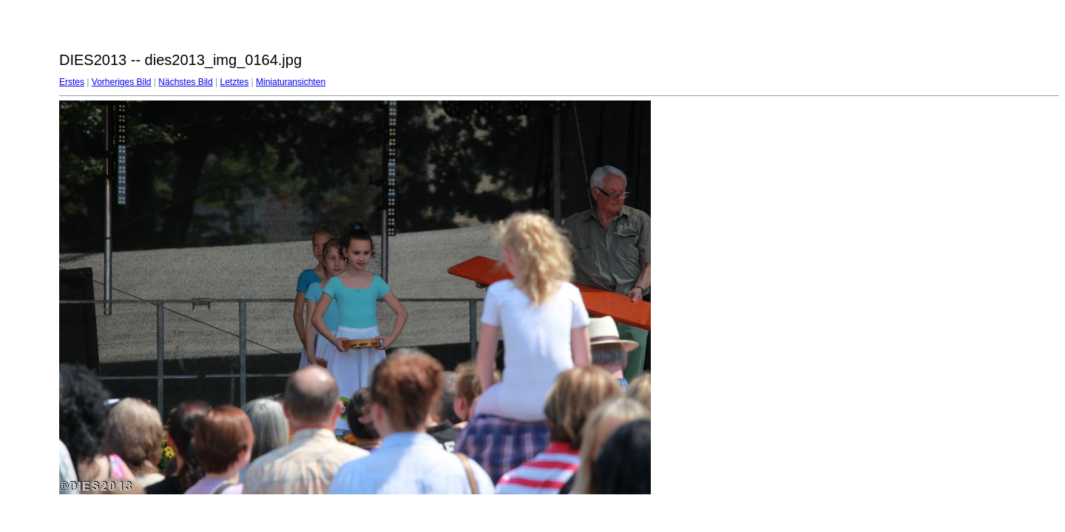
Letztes (234, 82)
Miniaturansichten (290, 82)
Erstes (71, 82)
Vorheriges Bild (122, 82)
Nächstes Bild (185, 82)
